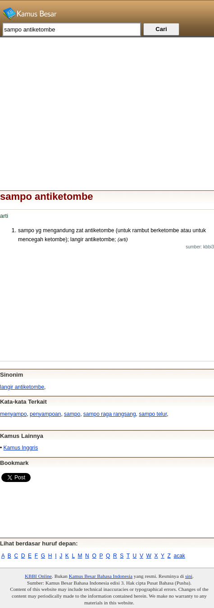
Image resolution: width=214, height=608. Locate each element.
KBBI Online (38, 576)
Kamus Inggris (21, 448)
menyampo (13, 414)
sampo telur (153, 414)
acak (179, 556)
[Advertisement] (107, 100)
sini (188, 576)
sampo (72, 414)
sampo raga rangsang (109, 414)
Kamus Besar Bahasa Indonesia (100, 576)
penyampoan (45, 414)
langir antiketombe (22, 387)
